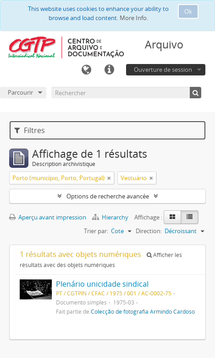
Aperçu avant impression (47, 217)
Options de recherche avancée (107, 196)
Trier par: (96, 231)
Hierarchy (111, 217)
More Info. (134, 18)
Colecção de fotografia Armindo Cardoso (143, 311)
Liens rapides (109, 70)
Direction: (149, 231)
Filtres (29, 130)
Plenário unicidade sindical (102, 284)
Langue (86, 70)
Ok (188, 11)
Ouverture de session (163, 69)
